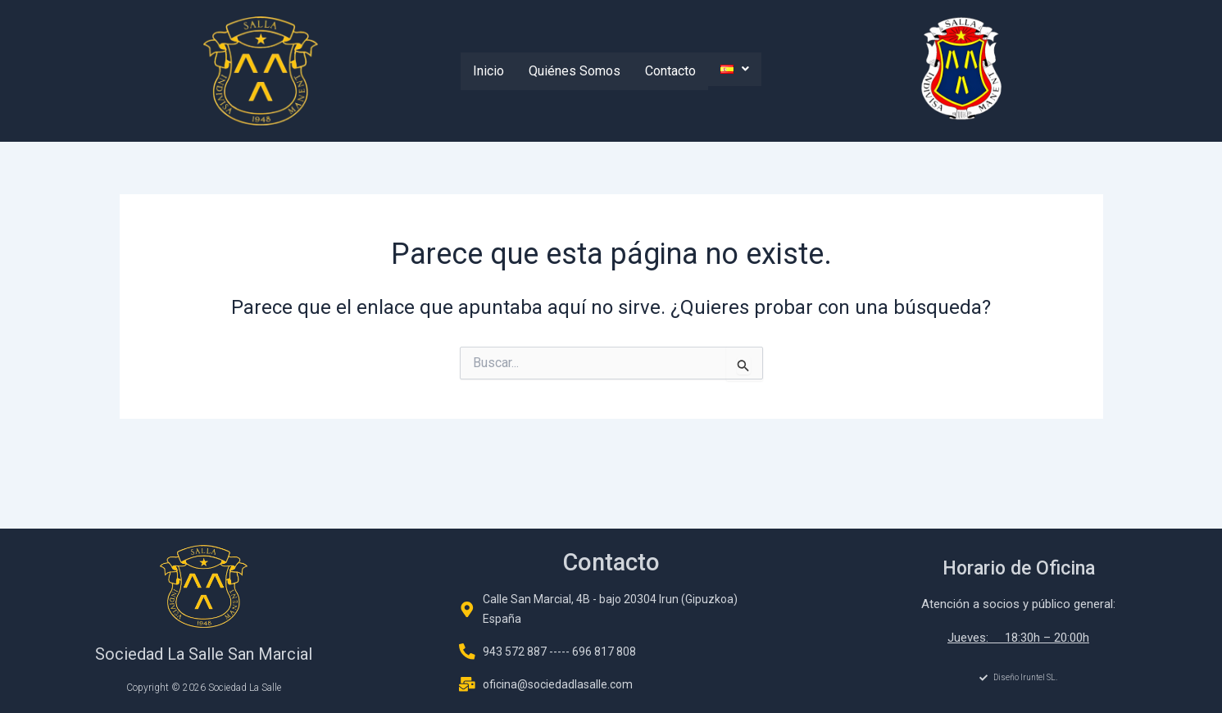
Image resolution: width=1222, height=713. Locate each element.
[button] (734, 69)
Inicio (488, 71)
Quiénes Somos (574, 71)
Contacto (670, 71)
